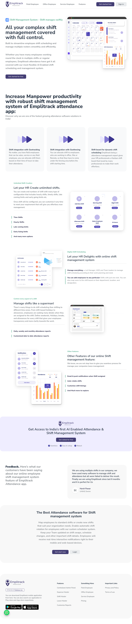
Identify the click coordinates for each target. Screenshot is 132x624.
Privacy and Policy (112, 588)
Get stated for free (66, 440)
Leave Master (62, 601)
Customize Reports (64, 605)
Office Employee (87, 592)
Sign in (121, 4)
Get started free (105, 4)
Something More (87, 583)
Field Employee (87, 588)
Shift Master (61, 596)
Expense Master (63, 592)
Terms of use (110, 592)
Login (75, 552)
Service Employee (87, 596)
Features (60, 583)
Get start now (60, 552)
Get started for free (15, 76)
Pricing (83, 601)
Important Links (111, 583)
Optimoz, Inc (18, 590)
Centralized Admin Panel (66, 588)
